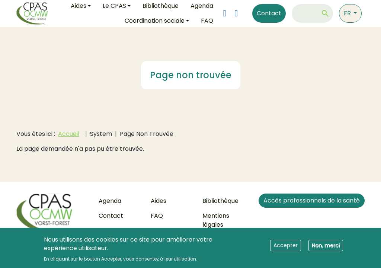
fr (348, 13)
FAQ (207, 20)
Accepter (285, 248)
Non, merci (326, 248)
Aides (158, 201)
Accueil (68, 134)
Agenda (110, 201)
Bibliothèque (220, 201)
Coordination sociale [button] (155, 20)
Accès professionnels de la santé (311, 200)
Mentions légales (215, 220)
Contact (269, 13)
